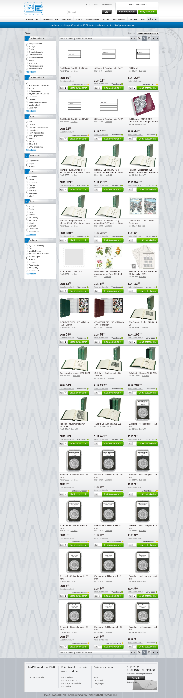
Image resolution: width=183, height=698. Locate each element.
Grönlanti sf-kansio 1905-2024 (143, 373)
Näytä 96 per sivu (84, 38)
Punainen (33, 182)
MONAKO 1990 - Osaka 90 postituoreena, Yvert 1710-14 (108, 272)
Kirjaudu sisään (92, 4)
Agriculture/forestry (36, 245)
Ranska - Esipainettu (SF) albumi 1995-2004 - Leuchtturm (75, 221)
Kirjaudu (138, 678)
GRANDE (33, 144)
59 (144, 38)
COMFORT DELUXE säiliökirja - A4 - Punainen (109, 323)
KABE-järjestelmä (36, 136)
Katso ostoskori (127, 12)
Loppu (157, 38)
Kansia (31, 88)
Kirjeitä (31, 60)
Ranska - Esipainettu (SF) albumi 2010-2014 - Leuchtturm (109, 221)
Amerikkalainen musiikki (39, 254)
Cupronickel (34, 161)
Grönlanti (32, 226)
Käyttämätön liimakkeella (39, 94)
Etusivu (28, 33)
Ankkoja (32, 259)
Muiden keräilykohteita (38, 102)
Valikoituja (33, 190)
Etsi (108, 12)
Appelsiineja (34, 265)
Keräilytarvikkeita (50, 19)
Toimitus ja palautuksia (71, 683)
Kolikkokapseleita (36, 66)
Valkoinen (33, 193)
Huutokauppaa (92, 19)
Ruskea (32, 185)
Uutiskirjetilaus (132, 682)
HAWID (32, 138)
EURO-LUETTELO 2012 (71, 271)
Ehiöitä (31, 49)
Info (143, 19)
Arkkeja (32, 46)
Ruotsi (31, 209)
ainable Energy (35, 251)
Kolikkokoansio (35, 91)
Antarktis (32, 262)
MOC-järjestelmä (36, 147)
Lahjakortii (98, 680)
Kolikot (79, 19)
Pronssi (32, 166)
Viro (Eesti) (33, 217)
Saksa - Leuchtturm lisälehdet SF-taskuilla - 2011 (143, 272)
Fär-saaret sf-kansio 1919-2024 (75, 373)
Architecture (34, 270)
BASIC (31, 122)
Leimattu (32, 99)
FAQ (96, 677)
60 (149, 38)
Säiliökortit (134, 68)
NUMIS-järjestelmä (36, 133)
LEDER (32, 124)
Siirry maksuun (148, 12)
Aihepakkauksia (35, 43)
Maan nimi (33, 108)
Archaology (33, 268)
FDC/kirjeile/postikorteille (39, 85)
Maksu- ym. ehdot (69, 680)
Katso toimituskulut (66, 81)
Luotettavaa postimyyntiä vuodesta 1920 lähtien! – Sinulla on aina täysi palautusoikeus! (91, 25)
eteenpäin (153, 38)
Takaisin (135, 38)
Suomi (31, 206)
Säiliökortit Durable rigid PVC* (74, 68)
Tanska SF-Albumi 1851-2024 (108, 424)
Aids (30, 248)
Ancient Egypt (34, 257)
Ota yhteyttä (99, 683)
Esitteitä (133, 19)
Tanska (32, 215)
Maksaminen (66, 686)
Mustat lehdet (34, 105)
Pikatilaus (152, 19)
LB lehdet (33, 97)
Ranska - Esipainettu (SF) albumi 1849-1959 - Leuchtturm (75, 171)
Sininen (32, 188)
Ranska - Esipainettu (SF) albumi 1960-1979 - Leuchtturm (109, 171)
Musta (31, 179)
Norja (31, 212)
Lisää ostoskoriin (79, 88)
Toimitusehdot (67, 677)
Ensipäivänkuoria (36, 52)
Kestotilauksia (119, 19)
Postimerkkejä (32, 19)
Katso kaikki (31, 72)
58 (139, 38)
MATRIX (32, 141)
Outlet (106, 19)
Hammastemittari (36, 58)
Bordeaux (33, 177)
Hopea (31, 164)
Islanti (31, 223)
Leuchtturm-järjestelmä (38, 127)
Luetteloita (66, 19)
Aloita (131, 38)
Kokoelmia (33, 63)
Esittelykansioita (35, 55)
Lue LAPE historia (36, 677)
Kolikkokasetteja (35, 69)
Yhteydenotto (106, 4)
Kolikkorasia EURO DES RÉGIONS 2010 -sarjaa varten (143, 120)
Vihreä (31, 196)
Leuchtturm (33, 130)
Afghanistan (34, 231)
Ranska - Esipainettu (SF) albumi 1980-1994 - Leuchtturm (143, 171)
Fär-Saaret (33, 229)
